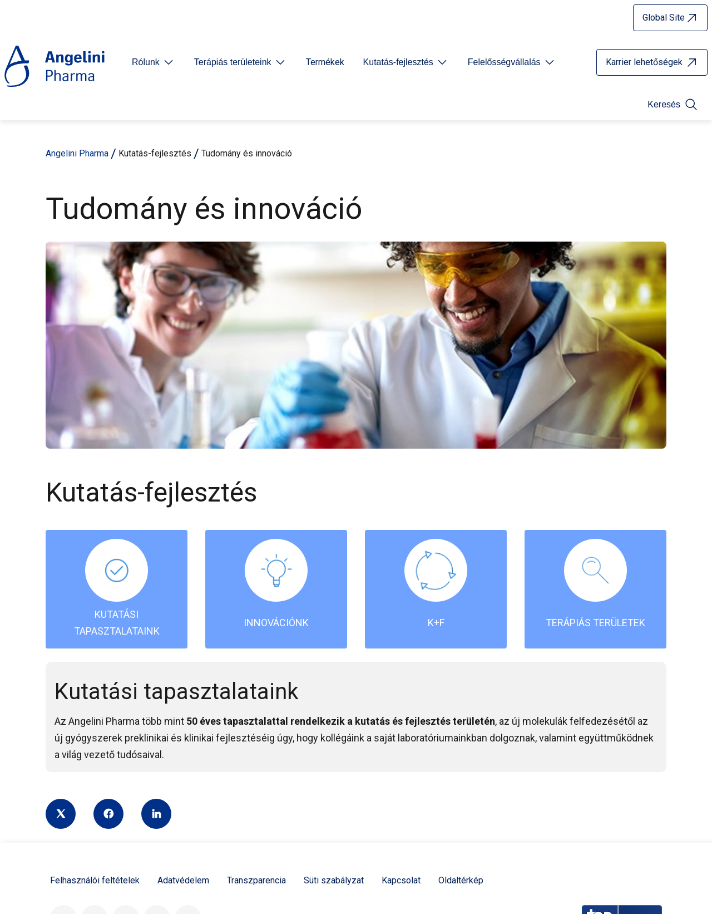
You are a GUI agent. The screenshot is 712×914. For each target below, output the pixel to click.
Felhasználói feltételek (95, 673)
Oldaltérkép (460, 673)
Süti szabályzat (334, 673)
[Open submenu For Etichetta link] (153, 62)
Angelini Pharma (77, 153)
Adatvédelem (183, 673)
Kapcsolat (401, 673)
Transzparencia (256, 673)
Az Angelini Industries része (240, 804)
